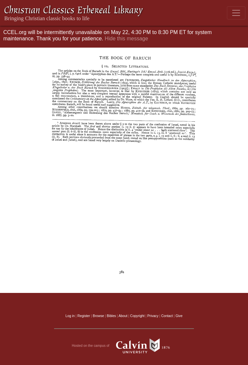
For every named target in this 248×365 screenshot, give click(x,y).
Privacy (153, 316)
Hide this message (126, 38)
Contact (167, 316)
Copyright (137, 316)
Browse (98, 316)
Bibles (111, 316)
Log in (70, 316)
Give (178, 316)
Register (84, 316)
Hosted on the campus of (124, 345)
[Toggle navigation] (236, 13)
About (122, 316)
